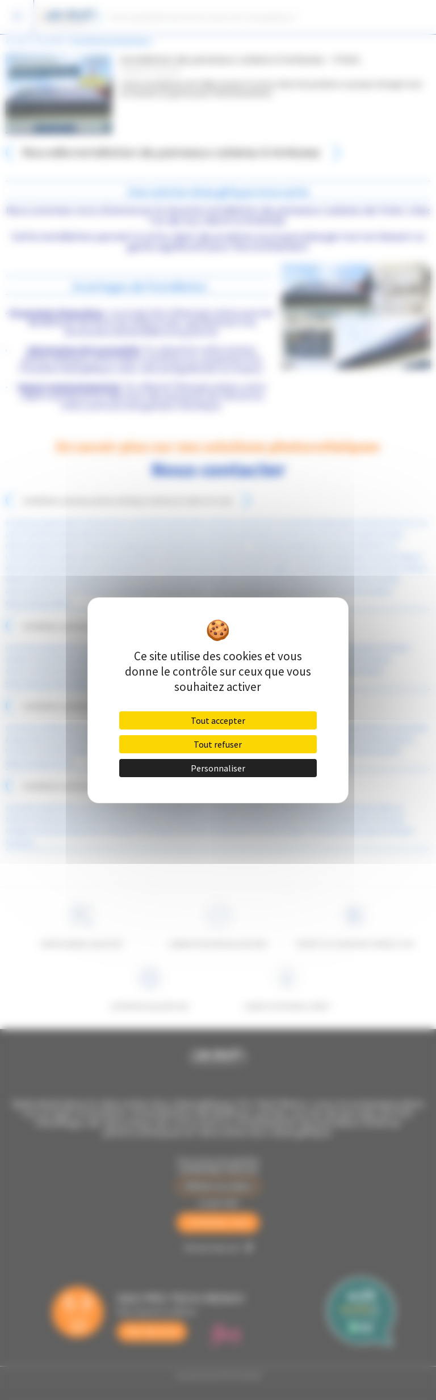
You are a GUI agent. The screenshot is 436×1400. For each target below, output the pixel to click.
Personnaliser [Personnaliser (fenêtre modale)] (218, 768)
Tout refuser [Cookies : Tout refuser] (218, 744)
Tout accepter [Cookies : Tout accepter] (218, 720)
